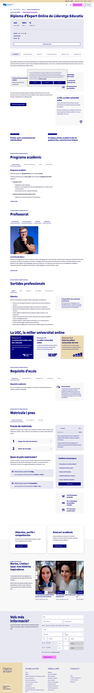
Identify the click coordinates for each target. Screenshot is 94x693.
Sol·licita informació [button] (49, 637)
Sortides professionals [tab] (49, 270)
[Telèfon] (55, 619)
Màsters (27, 654)
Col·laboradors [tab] (47, 201)
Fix (44, 622)
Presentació (15, 13)
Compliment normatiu (29, 690)
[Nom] (63, 597)
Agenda (85, 1)
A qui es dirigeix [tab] (38, 270)
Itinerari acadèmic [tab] (49, 144)
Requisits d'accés (65, 13)
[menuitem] (15, 13)
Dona (49, 605)
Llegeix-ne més (14, 181)
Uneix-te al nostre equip (53, 662)
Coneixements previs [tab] (39, 358)
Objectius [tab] (13, 270)
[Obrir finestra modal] (41, 572)
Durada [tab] (40, 144)
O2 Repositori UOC (52, 663)
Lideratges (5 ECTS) (17, 161)
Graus (26, 652)
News (82, 1)
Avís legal (47, 690)
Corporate (67, 1)
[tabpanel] (47, 166)
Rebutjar (47, 82)
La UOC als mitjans (74, 659)
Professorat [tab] (37, 201)
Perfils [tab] (21, 270)
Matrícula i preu (77, 13)
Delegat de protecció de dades (64, 690)
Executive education (29, 658)
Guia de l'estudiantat (52, 654)
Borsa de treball (51, 660)
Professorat (39, 13)
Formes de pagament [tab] (30, 399)
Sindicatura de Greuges (39, 690)
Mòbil (49, 622)
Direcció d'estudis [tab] (15, 201)
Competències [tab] (28, 270)
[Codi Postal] (52, 614)
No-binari (60, 605)
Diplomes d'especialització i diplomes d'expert (35, 656)
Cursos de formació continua (31, 662)
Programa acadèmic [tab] (16, 144)
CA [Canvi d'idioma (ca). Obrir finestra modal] (67, 5)
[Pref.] (44, 619)
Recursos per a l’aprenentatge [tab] (29, 144)
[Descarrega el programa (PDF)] (18, 75)
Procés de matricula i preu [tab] (17, 400)
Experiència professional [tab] (26, 358)
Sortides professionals (52, 13)
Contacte (89, 1)
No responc (67, 605)
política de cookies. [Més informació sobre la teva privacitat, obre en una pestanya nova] (42, 78)
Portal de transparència (53, 667)
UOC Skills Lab (28, 665)
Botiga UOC (72, 661)
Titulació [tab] (58, 358)
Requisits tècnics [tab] (50, 358)
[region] (47, 77)
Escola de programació (30, 667)
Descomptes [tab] (40, 399)
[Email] (63, 609)
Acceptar (35, 82)
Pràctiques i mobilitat (52, 658)
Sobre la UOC (77, 1)
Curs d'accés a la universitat (31, 673)
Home (54, 605)
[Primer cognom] (52, 601)
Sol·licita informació (78, 4)
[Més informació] (70, 34)
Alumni (71, 1)
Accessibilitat (74, 690)
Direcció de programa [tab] (27, 201)
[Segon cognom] (74, 601)
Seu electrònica (51, 669)
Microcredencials (51, 656)
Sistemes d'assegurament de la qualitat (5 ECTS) (24, 173)
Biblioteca (50, 652)
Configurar (59, 82)
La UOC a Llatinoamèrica (75, 657)
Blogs (71, 655)
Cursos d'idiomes (29, 663)
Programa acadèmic (27, 13)
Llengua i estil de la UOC (53, 665)
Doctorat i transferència (30, 660)
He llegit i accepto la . (52, 632)
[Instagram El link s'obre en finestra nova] (71, 652)
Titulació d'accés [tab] (15, 358)
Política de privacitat (56, 632)
